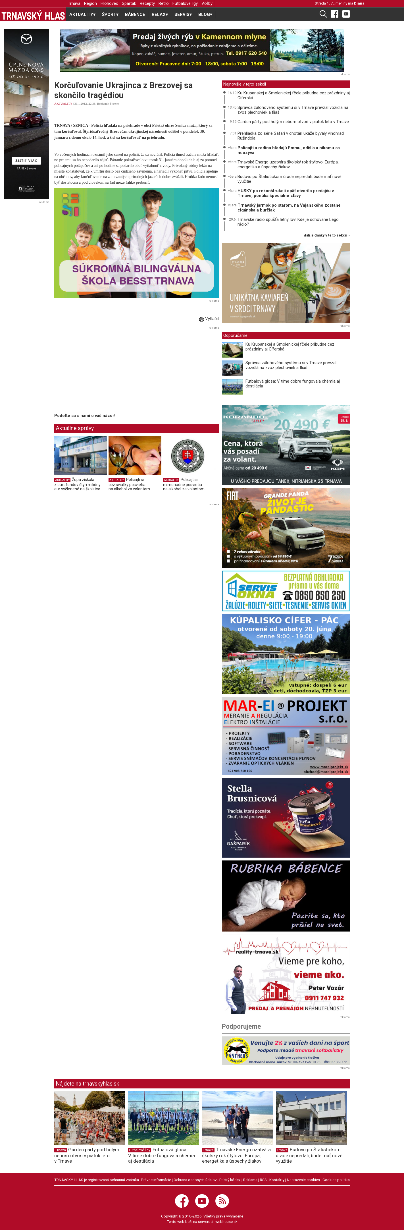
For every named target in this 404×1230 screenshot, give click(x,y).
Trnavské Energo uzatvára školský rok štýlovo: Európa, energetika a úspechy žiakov (288, 164)
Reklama (250, 1179)
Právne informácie (156, 1179)
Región (90, 3)
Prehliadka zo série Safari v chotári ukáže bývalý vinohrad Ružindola (291, 136)
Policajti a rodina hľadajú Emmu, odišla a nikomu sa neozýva (289, 150)
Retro (164, 3)
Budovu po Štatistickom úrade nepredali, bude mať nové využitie (289, 179)
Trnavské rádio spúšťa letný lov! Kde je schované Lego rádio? (288, 222)
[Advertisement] (102, 370)
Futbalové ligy (185, 3)
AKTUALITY (63, 103)
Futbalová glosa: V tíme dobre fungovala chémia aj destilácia (292, 384)
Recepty (147, 3)
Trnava (74, 3)
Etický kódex (230, 1179)
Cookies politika (336, 1179)
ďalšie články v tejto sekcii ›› (327, 235)
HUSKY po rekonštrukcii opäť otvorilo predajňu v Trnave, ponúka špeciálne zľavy (286, 193)
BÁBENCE (135, 14)
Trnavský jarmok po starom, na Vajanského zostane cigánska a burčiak (289, 208)
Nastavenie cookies (303, 1179)
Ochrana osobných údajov (195, 1179)
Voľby (207, 3)
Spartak (129, 3)
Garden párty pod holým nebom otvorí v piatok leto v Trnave (293, 121)
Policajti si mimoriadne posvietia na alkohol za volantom (184, 484)
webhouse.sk (226, 1221)
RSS (263, 1179)
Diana (359, 3)
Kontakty (276, 1179)
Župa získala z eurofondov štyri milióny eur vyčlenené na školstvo (77, 484)
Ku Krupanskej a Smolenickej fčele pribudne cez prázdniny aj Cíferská (294, 95)
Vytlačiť (209, 318)
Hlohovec (109, 3)
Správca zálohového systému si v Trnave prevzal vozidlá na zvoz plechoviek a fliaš (293, 110)
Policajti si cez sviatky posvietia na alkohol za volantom (129, 484)
